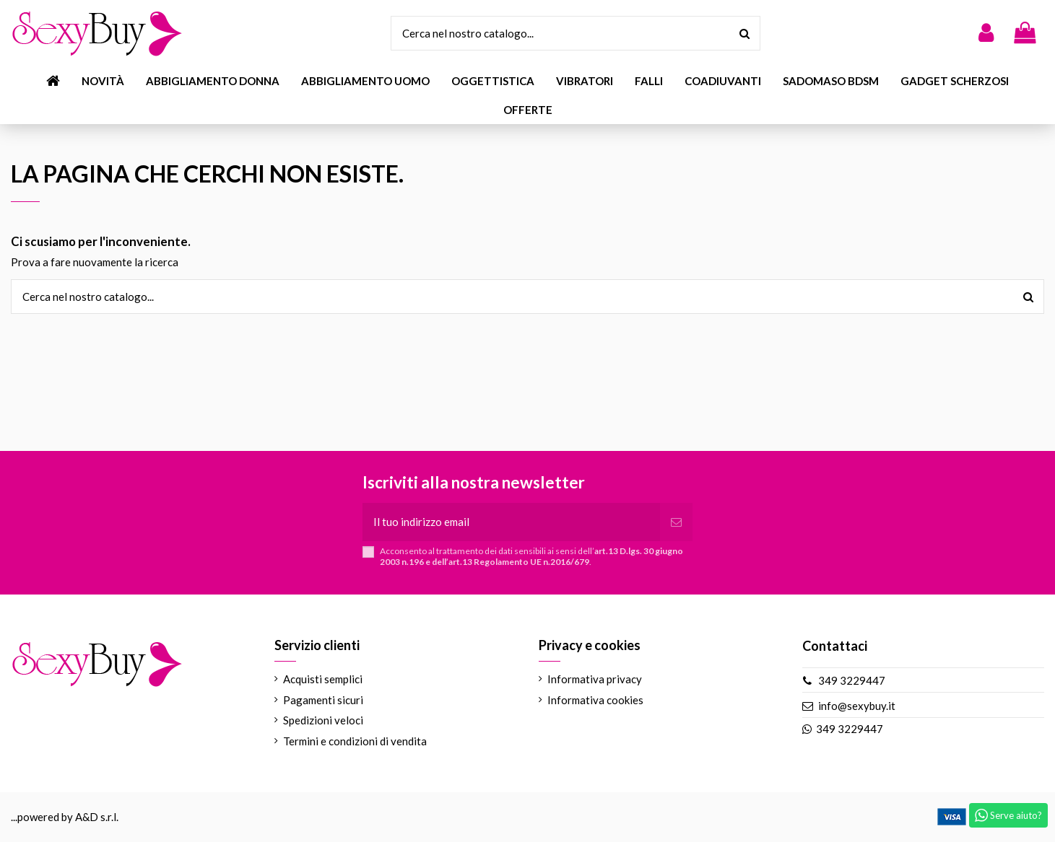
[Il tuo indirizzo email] (511, 522)
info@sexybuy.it (856, 705)
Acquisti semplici (322, 678)
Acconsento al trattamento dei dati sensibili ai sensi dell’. (531, 556)
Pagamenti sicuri (323, 699)
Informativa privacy (594, 678)
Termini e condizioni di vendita (355, 740)
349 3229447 (851, 680)
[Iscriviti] (676, 522)
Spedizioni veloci (323, 720)
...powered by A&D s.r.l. (64, 816)
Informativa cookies (595, 699)
